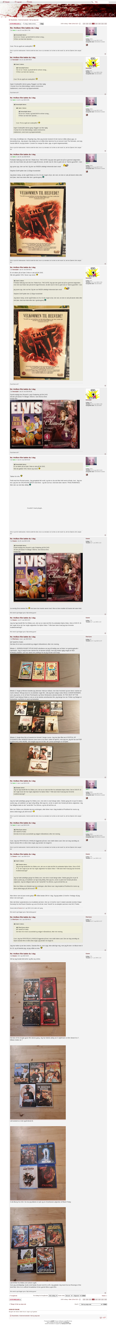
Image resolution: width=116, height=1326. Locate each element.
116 (87, 23)
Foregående (13, 1295)
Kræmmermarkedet (23, 20)
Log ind (18, 2)
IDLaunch (66, 1322)
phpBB (52, 1321)
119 (96, 23)
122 (105, 23)
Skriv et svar (15, 23)
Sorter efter (65, 1295)
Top (105, 54)
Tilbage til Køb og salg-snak (18, 1304)
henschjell (15, 59)
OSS (29, 2)
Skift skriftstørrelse (104, 1317)
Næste (104, 1295)
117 (90, 23)
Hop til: (77, 1304)
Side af (73, 23)
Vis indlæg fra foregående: (45, 1295)
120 (99, 23)
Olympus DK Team (66, 1323)
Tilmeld (6, 2)
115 (84, 23)
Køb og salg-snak (34, 20)
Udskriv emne (100, 1317)
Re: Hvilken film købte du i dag (24, 28)
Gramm (15, 541)
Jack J (14, 30)
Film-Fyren (16, 639)
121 (102, 23)
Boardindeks (14, 20)
